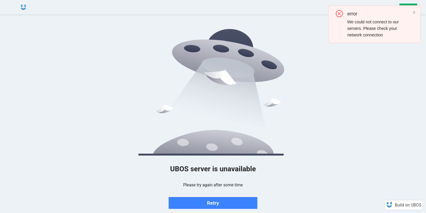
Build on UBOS (408, 205)
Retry (213, 203)
